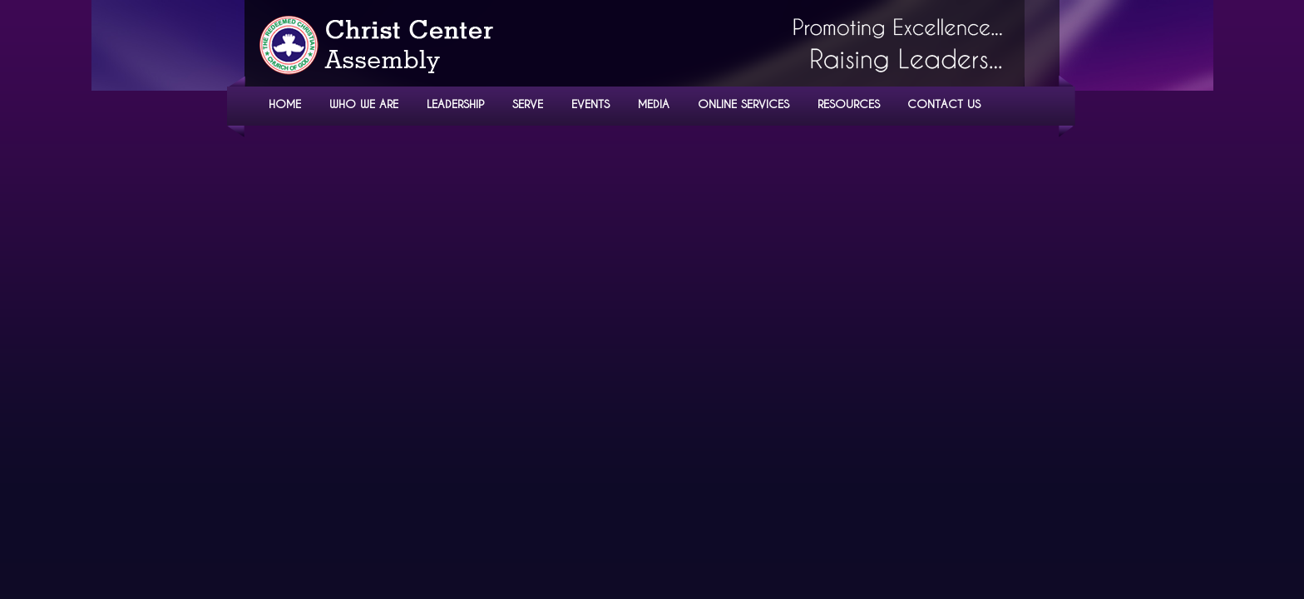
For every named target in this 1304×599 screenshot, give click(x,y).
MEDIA (653, 103)
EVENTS (590, 103)
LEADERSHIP (455, 103)
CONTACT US (943, 103)
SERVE (527, 103)
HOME (285, 103)
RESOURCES (848, 103)
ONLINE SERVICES (743, 103)
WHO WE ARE (363, 103)
